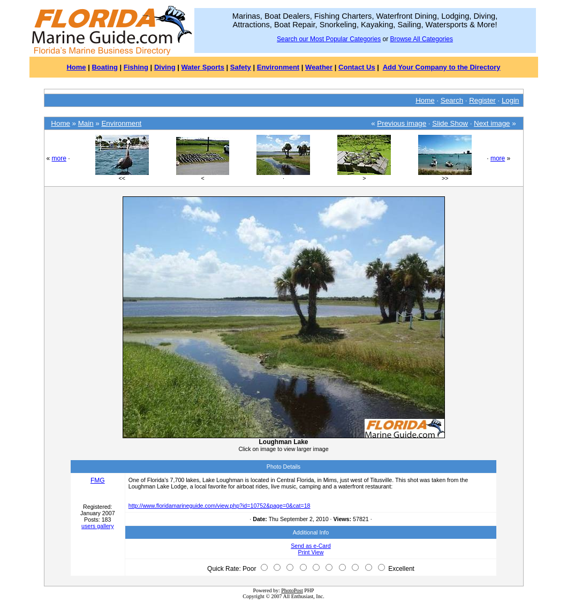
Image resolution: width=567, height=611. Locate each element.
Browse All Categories (421, 39)
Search (452, 100)
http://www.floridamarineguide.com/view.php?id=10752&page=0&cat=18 (219, 505)
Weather (318, 67)
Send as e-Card (311, 546)
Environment (278, 67)
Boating (104, 67)
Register (482, 100)
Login (510, 100)
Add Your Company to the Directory (442, 67)
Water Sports (203, 67)
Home (76, 67)
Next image (492, 123)
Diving (165, 67)
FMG (97, 480)
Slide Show (450, 123)
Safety (240, 67)
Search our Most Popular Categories (329, 39)
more (59, 158)
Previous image (401, 123)
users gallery (97, 526)
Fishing (136, 67)
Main (86, 123)
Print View (311, 552)
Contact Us (356, 67)
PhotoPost (292, 590)
